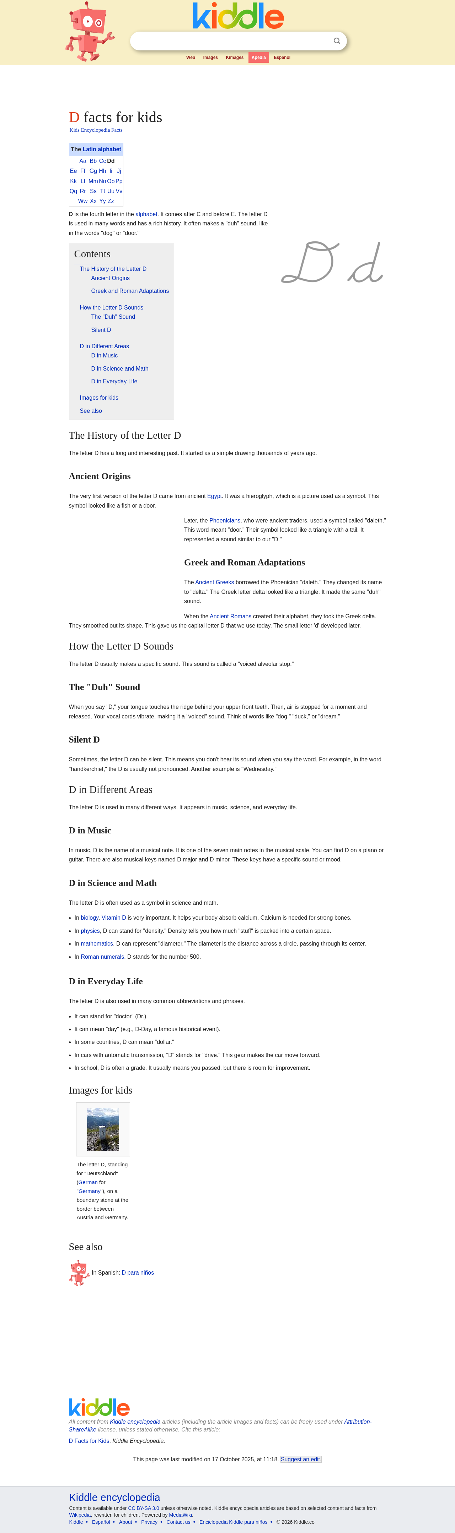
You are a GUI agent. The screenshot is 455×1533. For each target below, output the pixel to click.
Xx (93, 201)
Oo (110, 181)
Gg (93, 171)
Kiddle (76, 1522)
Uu (110, 191)
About (125, 1522)
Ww (83, 201)
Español (282, 57)
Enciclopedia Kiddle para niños (233, 1522)
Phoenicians (224, 521)
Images (210, 57)
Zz (111, 201)
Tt (102, 191)
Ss (93, 191)
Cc (102, 161)
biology (89, 918)
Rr (83, 191)
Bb (93, 161)
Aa (82, 161)
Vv (119, 191)
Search (337, 41)
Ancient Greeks (214, 582)
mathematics (97, 944)
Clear (322, 41)
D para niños (138, 1272)
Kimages (234, 57)
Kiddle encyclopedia (135, 1422)
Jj (119, 171)
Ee (73, 171)
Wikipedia (80, 1515)
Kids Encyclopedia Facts (96, 130)
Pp (119, 181)
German (88, 1182)
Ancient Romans (230, 616)
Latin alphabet (101, 149)
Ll (83, 181)
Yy (102, 201)
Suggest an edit (300, 1459)
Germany (90, 1191)
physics (90, 931)
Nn (102, 181)
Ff (82, 171)
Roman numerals (102, 957)
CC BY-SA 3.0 (143, 1508)
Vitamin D (114, 918)
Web (190, 57)
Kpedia (259, 57)
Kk (73, 181)
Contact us (179, 1522)
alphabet (146, 214)
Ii (110, 171)
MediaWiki (180, 1515)
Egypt (214, 496)
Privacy (149, 1522)
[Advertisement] (227, 85)
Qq (73, 191)
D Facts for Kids (89, 1441)
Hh (102, 171)
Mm (93, 181)
